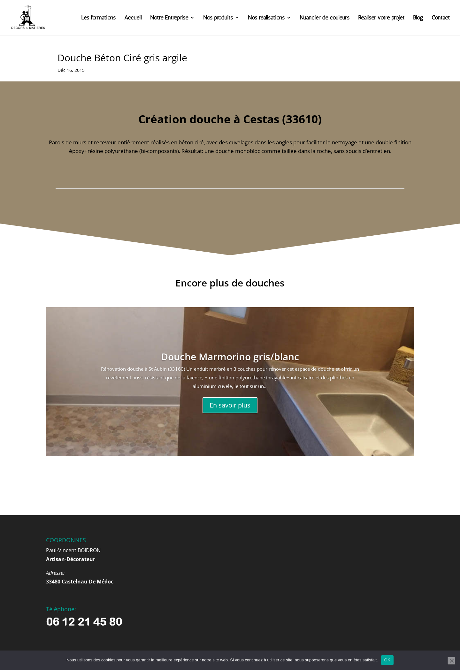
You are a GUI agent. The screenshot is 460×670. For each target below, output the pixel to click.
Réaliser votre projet (381, 18)
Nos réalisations (266, 18)
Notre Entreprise (169, 18)
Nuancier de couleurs (324, 18)
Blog (418, 18)
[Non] (451, 661)
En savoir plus (230, 405)
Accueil (133, 18)
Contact (441, 18)
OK (387, 660)
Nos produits (218, 18)
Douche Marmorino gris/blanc (230, 356)
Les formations (98, 18)
